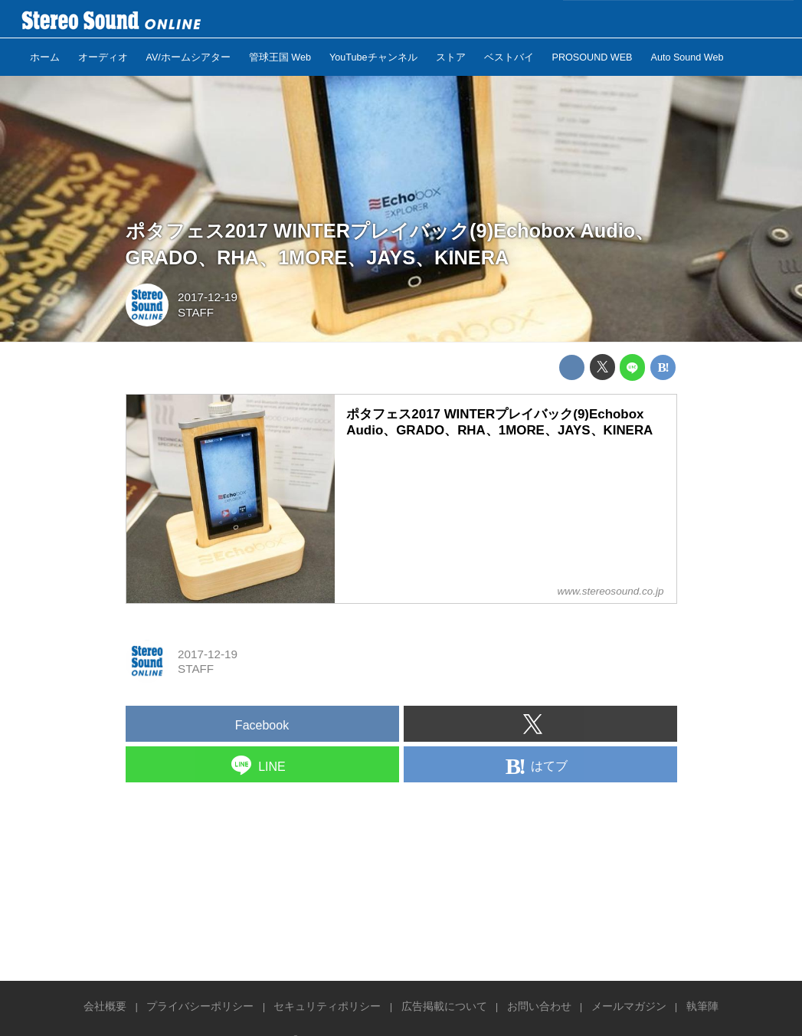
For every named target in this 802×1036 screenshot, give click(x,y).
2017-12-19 (207, 296)
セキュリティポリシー (327, 1006)
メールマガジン (628, 1006)
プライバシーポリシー (200, 1006)
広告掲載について (444, 1006)
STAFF (196, 312)
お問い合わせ (539, 1006)
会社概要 (104, 1006)
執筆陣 (702, 1006)
